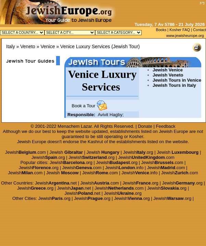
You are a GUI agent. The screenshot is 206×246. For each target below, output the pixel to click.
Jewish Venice (168, 69)
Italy (10, 46)
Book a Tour (83, 105)
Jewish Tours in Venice (177, 80)
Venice (47, 46)
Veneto (27, 46)
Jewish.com (25, 152)
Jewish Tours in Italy (174, 85)
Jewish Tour (125, 46)
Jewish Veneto (168, 75)
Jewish (66, 152)
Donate (145, 126)
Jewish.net (56, 183)
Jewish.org (138, 152)
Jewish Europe (173, 131)
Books (161, 30)
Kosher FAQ (179, 30)
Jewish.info (124, 167)
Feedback (166, 126)
